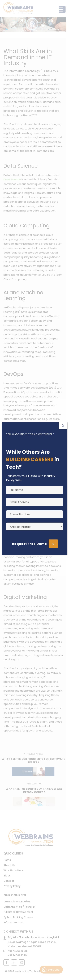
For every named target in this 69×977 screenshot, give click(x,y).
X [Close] (63, 425)
